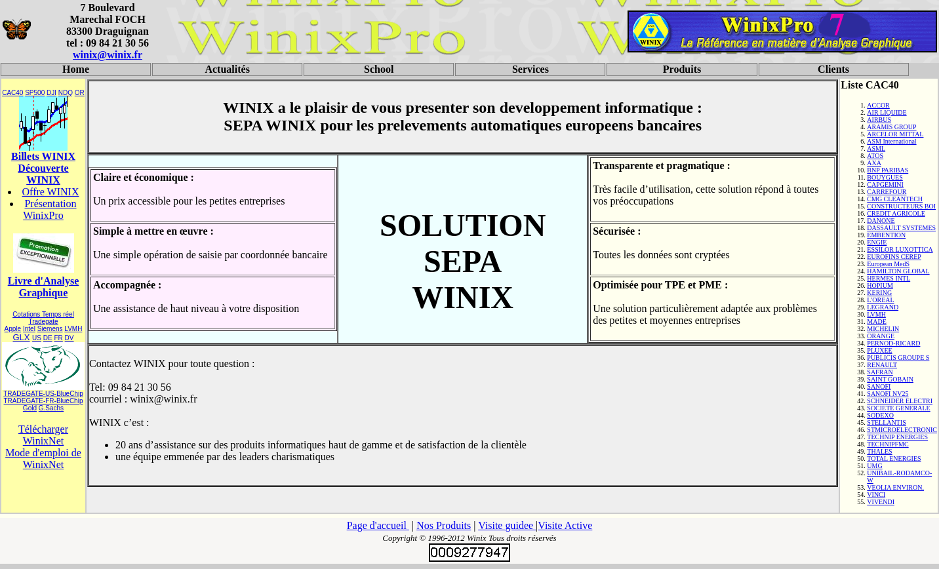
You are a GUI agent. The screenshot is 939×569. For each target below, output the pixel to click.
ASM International (891, 141)
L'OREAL (880, 300)
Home (75, 69)
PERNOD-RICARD (893, 343)
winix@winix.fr (107, 54)
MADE (876, 321)
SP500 (35, 92)
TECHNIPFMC (887, 444)
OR (80, 92)
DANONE (880, 220)
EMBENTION (886, 235)
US (36, 338)
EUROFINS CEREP (894, 256)
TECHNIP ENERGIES (897, 437)
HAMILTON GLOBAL (898, 271)
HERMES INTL (888, 278)
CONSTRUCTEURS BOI (901, 206)
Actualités (227, 69)
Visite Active (565, 525)
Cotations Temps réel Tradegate (43, 318)
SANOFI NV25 (887, 393)
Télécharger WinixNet (43, 434)
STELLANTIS (886, 422)
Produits (682, 69)
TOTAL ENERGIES (894, 458)
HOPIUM (879, 285)
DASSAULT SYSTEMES (901, 227)
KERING (879, 292)
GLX (21, 337)
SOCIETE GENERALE (898, 408)
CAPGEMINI (885, 184)
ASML (876, 148)
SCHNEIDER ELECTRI (899, 400)
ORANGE (880, 336)
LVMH (73, 328)
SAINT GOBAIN (890, 379)
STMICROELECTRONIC (902, 429)
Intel (29, 328)
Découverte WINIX (43, 174)
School (378, 69)
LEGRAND (882, 307)
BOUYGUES (884, 177)
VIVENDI (880, 501)
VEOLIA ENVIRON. (895, 487)
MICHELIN (883, 328)
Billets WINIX (43, 156)
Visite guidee (507, 525)
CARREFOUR (886, 191)
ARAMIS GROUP (891, 126)
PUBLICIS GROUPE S (898, 357)
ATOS (875, 155)
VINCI (876, 494)
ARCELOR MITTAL (895, 134)
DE (47, 338)
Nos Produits (443, 525)
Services (530, 69)
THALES (879, 451)
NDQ (65, 92)
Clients (833, 69)
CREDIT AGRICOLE (896, 213)
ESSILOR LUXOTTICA (899, 249)
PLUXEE (879, 350)
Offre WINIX (50, 191)
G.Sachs (51, 408)
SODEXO (880, 415)
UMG (874, 465)
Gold (30, 408)
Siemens (50, 328)
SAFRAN (879, 372)
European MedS (888, 263)
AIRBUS (879, 119)
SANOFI (878, 386)
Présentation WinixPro (49, 209)
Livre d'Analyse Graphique (43, 286)
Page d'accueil (378, 525)
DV (69, 338)
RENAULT (882, 364)
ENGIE (877, 242)
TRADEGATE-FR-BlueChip (43, 400)
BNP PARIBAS (887, 170)
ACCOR (878, 105)
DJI (51, 92)
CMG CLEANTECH (895, 199)
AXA (874, 163)
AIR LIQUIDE (886, 112)
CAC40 (12, 92)
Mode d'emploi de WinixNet (43, 458)
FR (58, 338)
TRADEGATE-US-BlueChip (43, 393)
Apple (13, 328)
